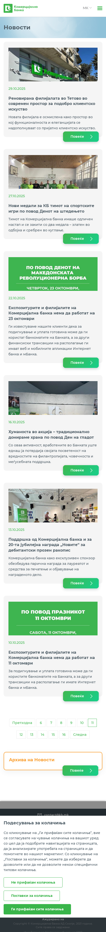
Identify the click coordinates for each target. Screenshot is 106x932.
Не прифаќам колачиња (33, 882)
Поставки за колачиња (31, 895)
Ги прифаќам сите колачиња (37, 909)
